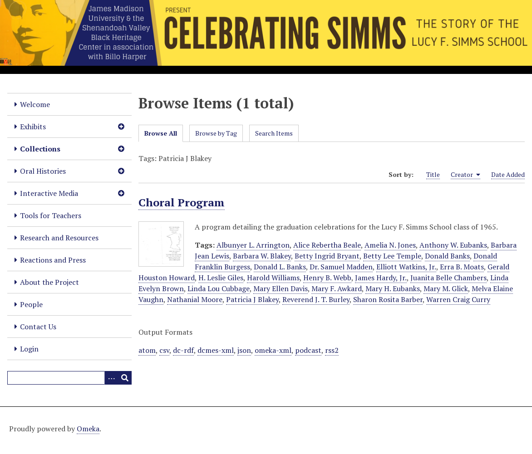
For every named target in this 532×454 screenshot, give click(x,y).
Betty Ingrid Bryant (327, 256)
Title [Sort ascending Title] (433, 174)
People (31, 304)
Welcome (35, 104)
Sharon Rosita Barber (388, 299)
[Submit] (125, 378)
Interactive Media (49, 193)
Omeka (88, 429)
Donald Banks (447, 256)
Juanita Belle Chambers (448, 278)
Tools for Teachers (50, 215)
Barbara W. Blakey (262, 256)
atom (147, 350)
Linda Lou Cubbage (218, 288)
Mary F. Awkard (336, 288)
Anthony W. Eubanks (453, 245)
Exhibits (33, 127)
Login (29, 349)
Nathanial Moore (194, 299)
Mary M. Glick (446, 288)
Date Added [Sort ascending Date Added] (508, 174)
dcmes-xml (215, 350)
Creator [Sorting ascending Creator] (465, 174)
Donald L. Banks (280, 267)
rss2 (332, 350)
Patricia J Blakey (252, 299)
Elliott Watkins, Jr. (406, 267)
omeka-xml (273, 350)
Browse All (160, 133)
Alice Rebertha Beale (327, 245)
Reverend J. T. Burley (316, 299)
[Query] (69, 378)
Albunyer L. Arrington (253, 245)
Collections (40, 149)
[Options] (111, 378)
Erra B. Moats (462, 267)
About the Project (49, 282)
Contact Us (38, 327)
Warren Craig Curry (458, 299)
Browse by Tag (216, 133)
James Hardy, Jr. (381, 278)
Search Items (274, 133)
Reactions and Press (53, 260)
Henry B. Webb (327, 278)
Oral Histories (43, 171)
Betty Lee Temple (392, 256)
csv (164, 350)
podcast (308, 350)
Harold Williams (273, 278)
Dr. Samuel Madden (341, 267)
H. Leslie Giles (220, 278)
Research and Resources (59, 238)
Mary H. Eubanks (392, 288)
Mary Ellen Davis (280, 288)
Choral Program (181, 202)
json (244, 350)
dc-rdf (183, 350)
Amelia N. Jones (390, 245)
